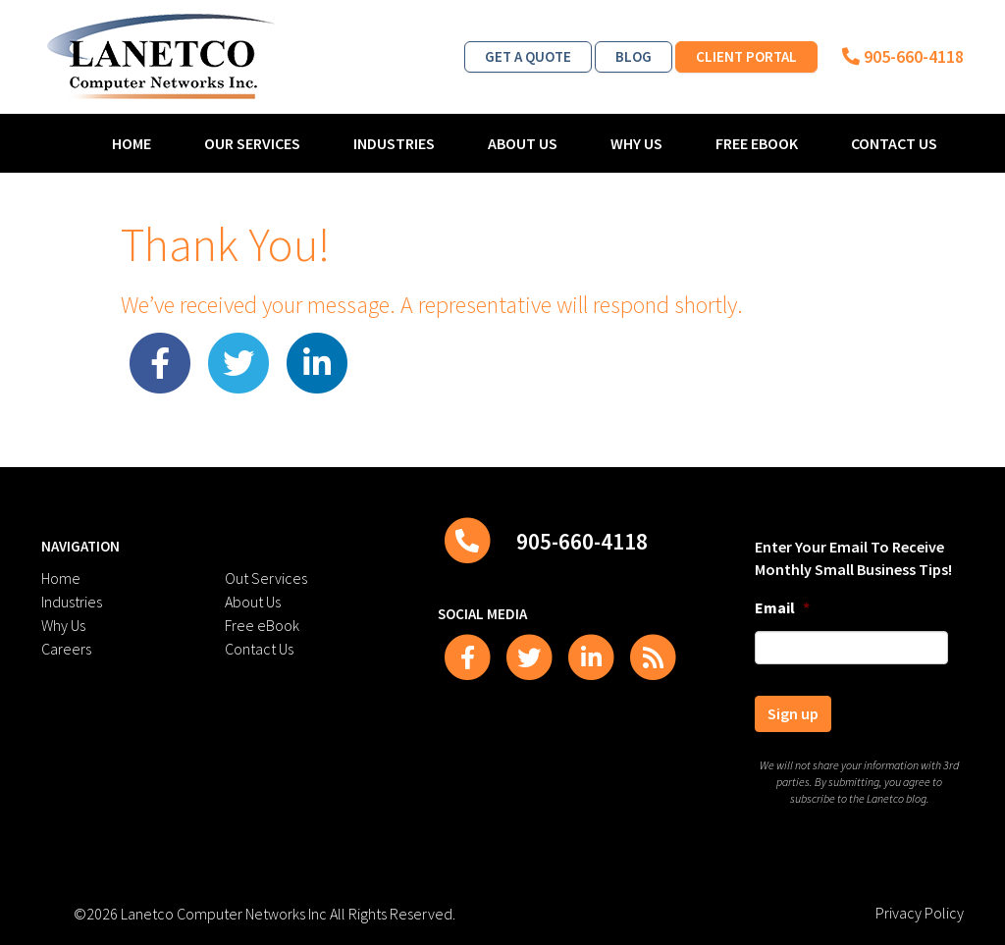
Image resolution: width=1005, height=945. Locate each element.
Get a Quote (528, 56)
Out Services (266, 578)
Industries (394, 143)
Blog (633, 56)
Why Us (636, 143)
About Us (522, 143)
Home (131, 143)
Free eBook (756, 143)
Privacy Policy (919, 912)
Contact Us (894, 143)
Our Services (252, 143)
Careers (66, 648)
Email (782, 607)
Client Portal (746, 56)
